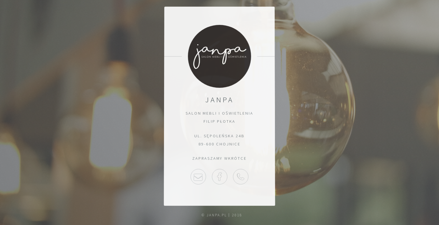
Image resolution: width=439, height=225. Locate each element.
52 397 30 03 (241, 177)
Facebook (219, 177)
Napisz (198, 177)
